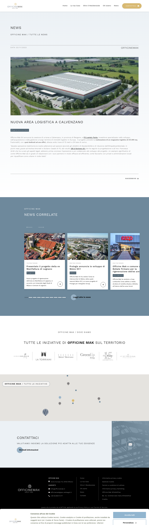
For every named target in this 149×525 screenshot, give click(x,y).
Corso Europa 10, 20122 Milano (62, 482)
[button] (29, 227)
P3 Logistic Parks (91, 137)
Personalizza (129, 508)
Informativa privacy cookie (112, 478)
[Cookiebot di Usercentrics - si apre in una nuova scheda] (15, 520)
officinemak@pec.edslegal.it (61, 492)
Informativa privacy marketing (113, 489)
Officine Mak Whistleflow (111, 492)
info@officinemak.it (58, 489)
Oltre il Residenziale (91, 6)
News (116, 6)
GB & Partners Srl (78, 148)
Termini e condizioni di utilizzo (113, 485)
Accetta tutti (130, 500)
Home (65, 6)
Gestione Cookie (108, 482)
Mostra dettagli (36, 520)
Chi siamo (107, 6)
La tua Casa (75, 6)
